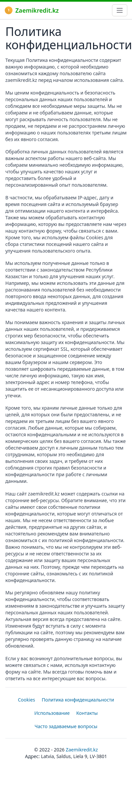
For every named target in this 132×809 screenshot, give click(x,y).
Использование (52, 713)
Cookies (26, 700)
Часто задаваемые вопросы (66, 726)
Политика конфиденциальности (78, 700)
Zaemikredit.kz (32, 10)
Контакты (87, 713)
